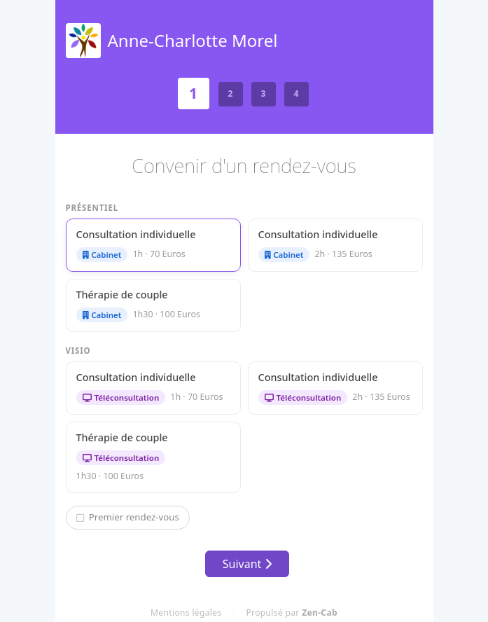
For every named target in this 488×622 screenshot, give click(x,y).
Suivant (247, 564)
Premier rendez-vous (127, 517)
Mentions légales (186, 612)
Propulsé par (291, 612)
